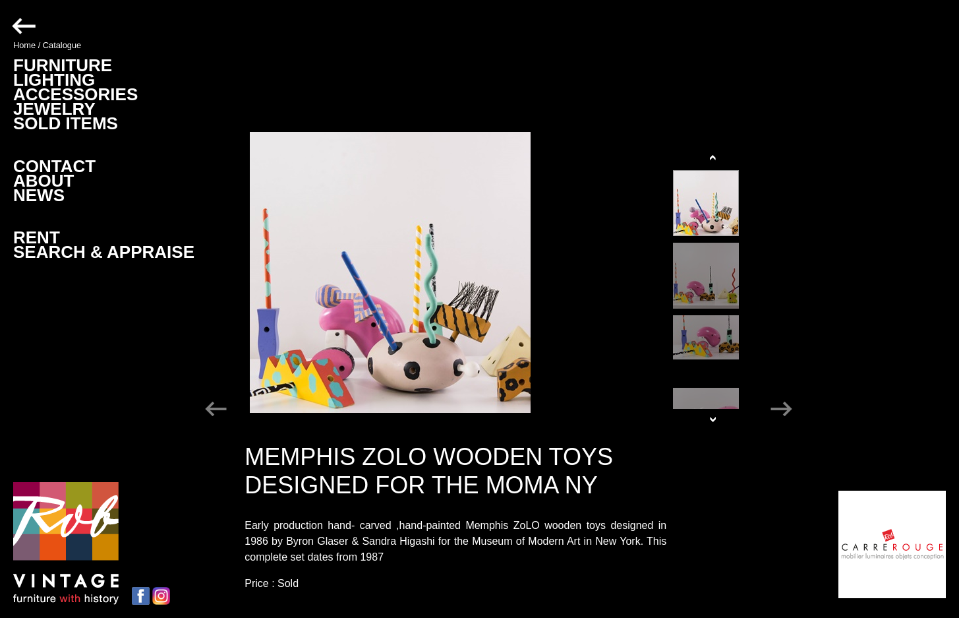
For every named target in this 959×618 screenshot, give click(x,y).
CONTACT (54, 166)
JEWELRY (54, 109)
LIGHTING (54, 80)
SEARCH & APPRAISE (103, 252)
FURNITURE (62, 65)
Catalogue (62, 45)
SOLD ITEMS (65, 123)
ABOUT (43, 181)
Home (24, 45)
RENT (36, 237)
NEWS (39, 195)
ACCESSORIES (75, 94)
